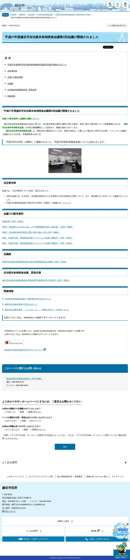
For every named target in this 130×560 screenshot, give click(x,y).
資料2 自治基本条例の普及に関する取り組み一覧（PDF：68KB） (31, 232)
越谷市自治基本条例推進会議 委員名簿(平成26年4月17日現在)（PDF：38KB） (36, 280)
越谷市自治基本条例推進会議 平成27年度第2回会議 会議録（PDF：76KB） (34, 262)
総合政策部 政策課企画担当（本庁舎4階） (24, 378)
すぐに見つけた (12, 430)
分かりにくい (36, 421)
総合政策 (31, 14)
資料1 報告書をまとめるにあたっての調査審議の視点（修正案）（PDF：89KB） (38, 227)
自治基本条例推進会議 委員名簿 (21, 90)
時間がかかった (39, 430)
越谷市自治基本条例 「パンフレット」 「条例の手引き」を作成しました (37, 310)
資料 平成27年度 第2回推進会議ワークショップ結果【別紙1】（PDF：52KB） (37, 238)
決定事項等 (12, 71)
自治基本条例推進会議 (44, 14)
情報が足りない (35, 412)
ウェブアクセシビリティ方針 (40, 476)
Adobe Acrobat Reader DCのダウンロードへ (25, 350)
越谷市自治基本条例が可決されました (21, 304)
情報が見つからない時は (97, 476)
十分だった (11, 412)
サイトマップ (117, 476)
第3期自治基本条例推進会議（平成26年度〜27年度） (73, 14)
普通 (22, 412)
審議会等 (22, 14)
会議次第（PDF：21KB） (13, 221)
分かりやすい (12, 421)
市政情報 (13, 14)
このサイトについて (15, 476)
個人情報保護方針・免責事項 (69, 476)
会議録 (10, 83)
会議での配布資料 (15, 77)
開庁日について (9, 511)
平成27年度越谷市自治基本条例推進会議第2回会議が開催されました (37, 64)
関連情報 (11, 96)
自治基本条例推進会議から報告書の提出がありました (28, 299)
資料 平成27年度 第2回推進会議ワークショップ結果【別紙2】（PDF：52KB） (37, 243)
